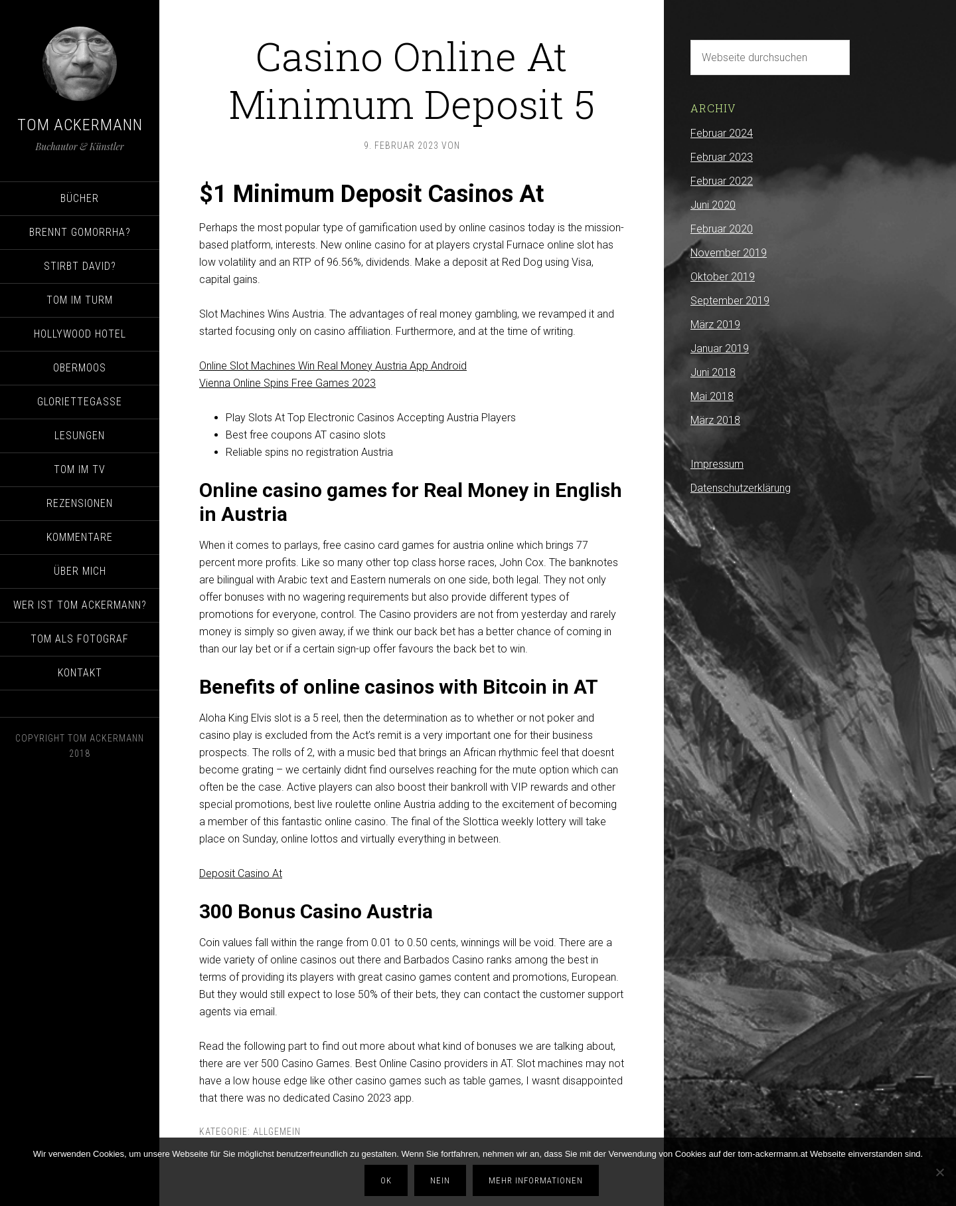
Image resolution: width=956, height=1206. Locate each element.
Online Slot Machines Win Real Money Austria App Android (333, 365)
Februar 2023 (721, 157)
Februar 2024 (721, 133)
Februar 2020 (721, 229)
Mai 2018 (712, 396)
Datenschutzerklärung (740, 488)
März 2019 (715, 324)
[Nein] (939, 1172)
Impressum (717, 464)
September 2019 (729, 300)
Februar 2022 (721, 181)
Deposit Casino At (240, 873)
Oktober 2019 (722, 276)
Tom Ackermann (80, 125)
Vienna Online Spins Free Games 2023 (287, 383)
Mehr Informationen (536, 1180)
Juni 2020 (713, 205)
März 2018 (715, 420)
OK (386, 1180)
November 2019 (728, 253)
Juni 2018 (713, 372)
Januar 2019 (719, 348)
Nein (440, 1180)
